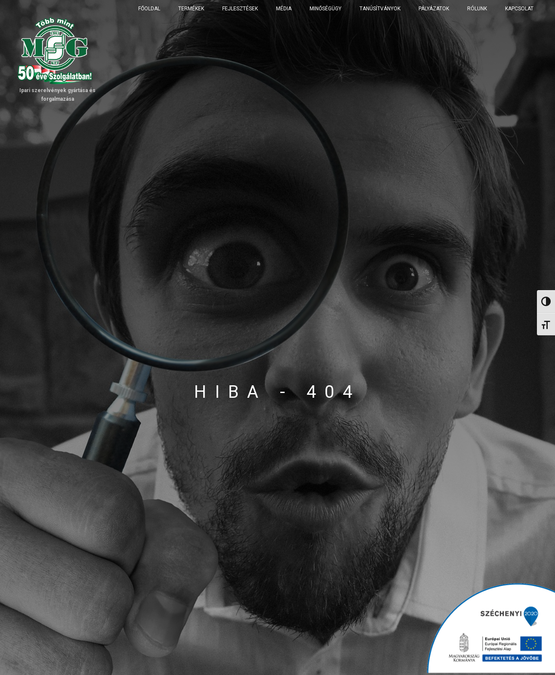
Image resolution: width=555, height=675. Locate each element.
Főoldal (149, 9)
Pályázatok (434, 9)
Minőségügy (325, 9)
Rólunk (477, 9)
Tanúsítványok (380, 9)
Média (283, 9)
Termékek (191, 9)
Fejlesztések (240, 9)
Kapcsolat (519, 9)
